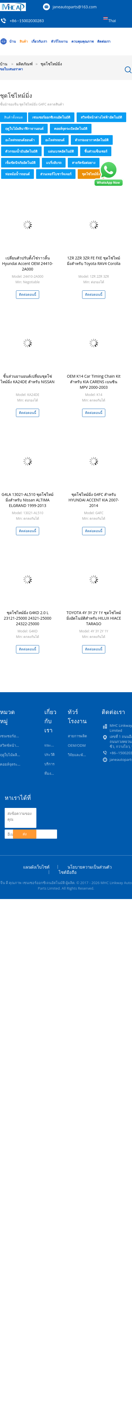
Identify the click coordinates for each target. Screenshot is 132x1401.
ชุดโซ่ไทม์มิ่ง (91, 174)
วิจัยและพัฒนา (79, 754)
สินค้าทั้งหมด (13, 117)
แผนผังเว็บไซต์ (36, 867)
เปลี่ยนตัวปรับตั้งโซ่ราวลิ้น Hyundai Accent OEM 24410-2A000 (27, 263)
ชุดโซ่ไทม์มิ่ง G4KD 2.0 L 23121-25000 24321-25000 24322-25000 (28, 618)
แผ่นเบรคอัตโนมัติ (61, 151)
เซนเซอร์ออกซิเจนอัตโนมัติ (51, 117)
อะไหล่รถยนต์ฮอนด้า (20, 140)
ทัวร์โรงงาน (59, 41)
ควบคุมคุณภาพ (82, 41)
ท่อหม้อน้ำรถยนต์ (17, 174)
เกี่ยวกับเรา (39, 41)
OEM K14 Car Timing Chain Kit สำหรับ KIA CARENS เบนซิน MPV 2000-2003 (94, 382)
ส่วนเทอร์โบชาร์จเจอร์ (55, 174)
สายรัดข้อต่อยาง (83, 162)
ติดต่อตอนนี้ (27, 294)
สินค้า (24, 41)
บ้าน (8, 41)
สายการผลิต (77, 735)
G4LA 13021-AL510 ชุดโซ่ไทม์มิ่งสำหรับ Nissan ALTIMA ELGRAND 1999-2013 (27, 500)
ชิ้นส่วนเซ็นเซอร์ (95, 151)
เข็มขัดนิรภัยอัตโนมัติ (20, 162)
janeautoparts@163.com (75, 6)
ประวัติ (49, 754)
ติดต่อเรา (104, 41)
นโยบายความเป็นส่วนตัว (90, 867)
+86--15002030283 (27, 20)
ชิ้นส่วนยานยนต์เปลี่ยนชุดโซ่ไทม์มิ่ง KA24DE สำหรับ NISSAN (27, 379)
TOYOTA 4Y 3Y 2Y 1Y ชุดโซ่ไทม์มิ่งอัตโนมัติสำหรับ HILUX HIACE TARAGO (93, 618)
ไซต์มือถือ (68, 872)
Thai (112, 20)
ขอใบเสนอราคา (11, 69)
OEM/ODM (77, 745)
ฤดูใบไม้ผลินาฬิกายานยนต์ (24, 128)
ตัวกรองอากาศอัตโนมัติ (92, 140)
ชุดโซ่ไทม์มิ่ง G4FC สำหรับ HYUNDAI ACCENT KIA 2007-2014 (93, 500)
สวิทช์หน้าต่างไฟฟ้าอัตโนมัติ (101, 117)
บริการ (49, 763)
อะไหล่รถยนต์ (54, 140)
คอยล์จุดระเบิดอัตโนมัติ (70, 128)
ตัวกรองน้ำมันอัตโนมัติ (21, 151)
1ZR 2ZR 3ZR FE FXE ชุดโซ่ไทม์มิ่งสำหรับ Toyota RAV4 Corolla (93, 260)
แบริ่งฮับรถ (53, 162)
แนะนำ (49, 745)
